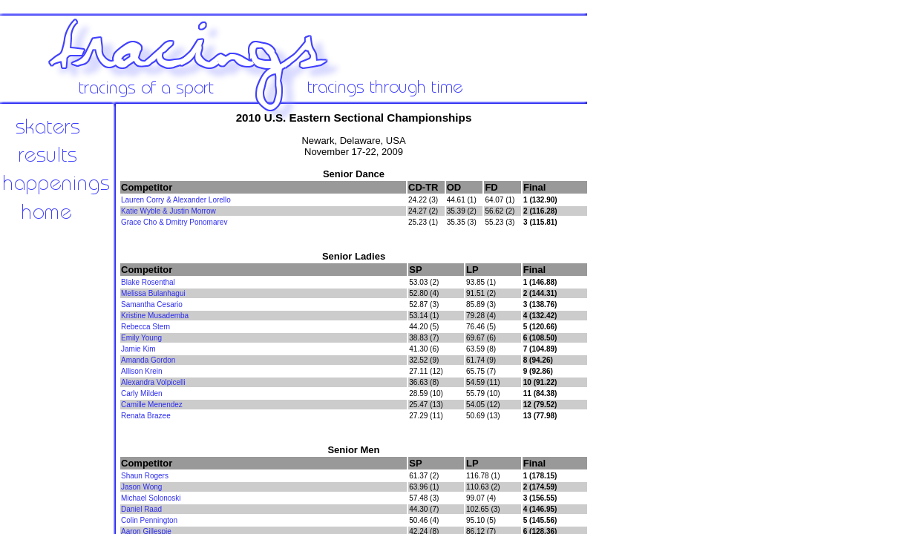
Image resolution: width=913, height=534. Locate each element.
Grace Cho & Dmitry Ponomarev (174, 222)
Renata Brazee (146, 416)
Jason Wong (141, 487)
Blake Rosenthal (148, 282)
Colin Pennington (149, 520)
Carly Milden (142, 393)
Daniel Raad (141, 509)
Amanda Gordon (148, 360)
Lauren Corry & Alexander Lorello (176, 200)
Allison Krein (142, 371)
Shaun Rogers (144, 476)
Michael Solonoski (151, 498)
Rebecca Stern (145, 327)
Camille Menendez (152, 404)
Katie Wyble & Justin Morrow (168, 211)
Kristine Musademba (155, 316)
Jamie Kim (138, 349)
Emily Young (141, 338)
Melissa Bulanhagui (153, 293)
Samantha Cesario (152, 304)
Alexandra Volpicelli (153, 382)
